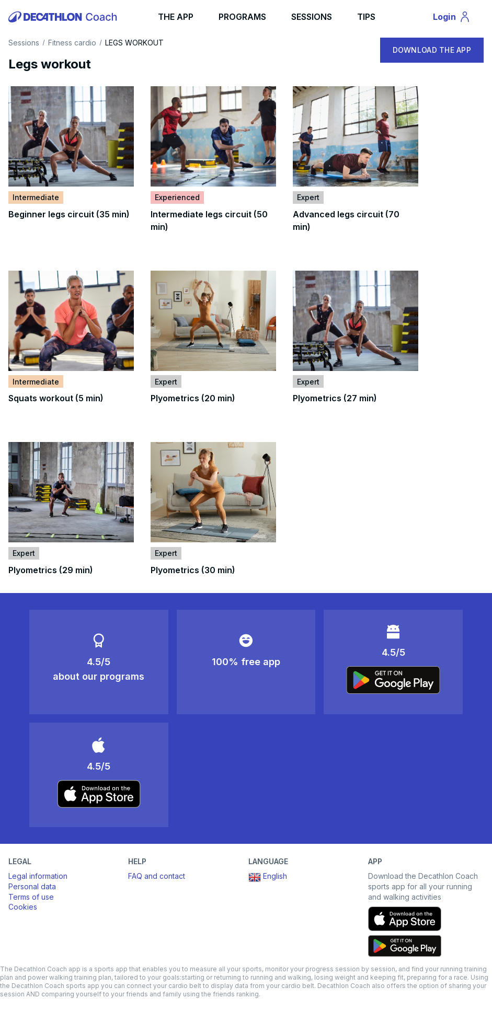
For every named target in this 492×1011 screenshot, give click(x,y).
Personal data (32, 886)
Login (456, 18)
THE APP (175, 16)
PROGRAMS (242, 16)
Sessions (23, 43)
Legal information (37, 875)
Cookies (22, 906)
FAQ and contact (156, 875)
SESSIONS (311, 16)
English (267, 877)
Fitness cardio (72, 43)
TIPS (366, 16)
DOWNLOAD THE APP (432, 49)
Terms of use (31, 896)
